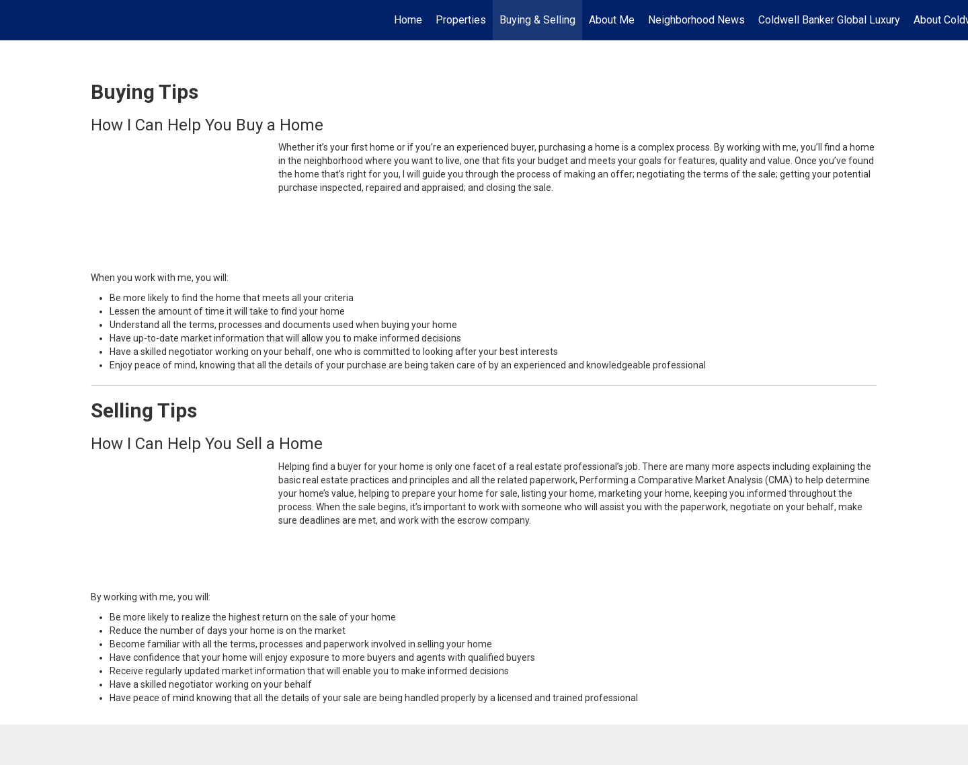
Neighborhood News (696, 19)
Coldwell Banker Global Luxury (829, 19)
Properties (461, 19)
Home (408, 19)
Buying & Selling (537, 19)
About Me (612, 19)
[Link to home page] (17, 20)
